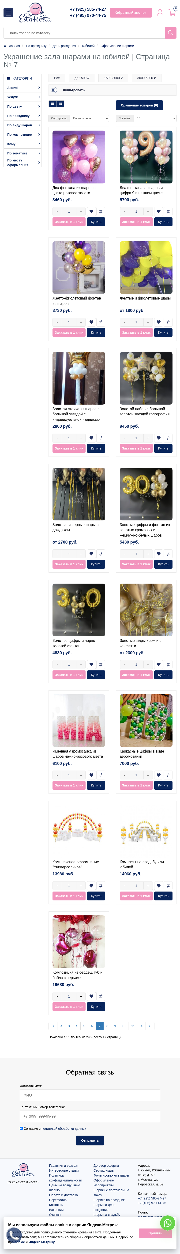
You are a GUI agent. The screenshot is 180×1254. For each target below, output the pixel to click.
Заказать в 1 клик (69, 222)
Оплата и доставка (63, 1195)
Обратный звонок (130, 13)
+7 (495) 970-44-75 (88, 15)
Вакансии (56, 1210)
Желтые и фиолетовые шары (145, 298)
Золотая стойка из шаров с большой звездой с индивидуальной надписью (76, 414)
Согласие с (53, 1128)
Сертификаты (104, 1170)
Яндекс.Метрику (42, 1242)
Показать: (125, 118)
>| (150, 1026)
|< (53, 1026)
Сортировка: (59, 118)
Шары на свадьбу (107, 1215)
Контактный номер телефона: (42, 1107)
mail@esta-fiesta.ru (152, 1217)
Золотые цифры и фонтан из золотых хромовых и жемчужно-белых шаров (145, 530)
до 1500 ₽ (82, 78)
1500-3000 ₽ (113, 78)
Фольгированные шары (111, 1175)
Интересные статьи (64, 1170)
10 (124, 1026)
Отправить (90, 1140)
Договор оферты (106, 1165)
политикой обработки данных (63, 1128)
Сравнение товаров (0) (139, 105)
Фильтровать (74, 90)
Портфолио (58, 1200)
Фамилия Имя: (31, 1086)
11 (133, 1026)
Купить (96, 222)
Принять (155, 1233)
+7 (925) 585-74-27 (88, 9)
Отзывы (55, 1215)
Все (57, 78)
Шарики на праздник (109, 1200)
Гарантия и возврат (64, 1165)
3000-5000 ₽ (146, 78)
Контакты (56, 1205)
